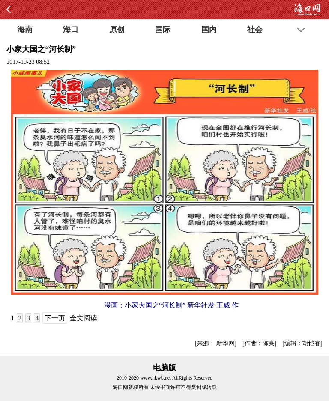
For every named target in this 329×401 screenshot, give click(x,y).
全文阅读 (83, 318)
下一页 (55, 318)
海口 (70, 29)
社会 (255, 29)
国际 (162, 29)
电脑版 (164, 367)
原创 (117, 29)
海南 (25, 29)
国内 (209, 29)
